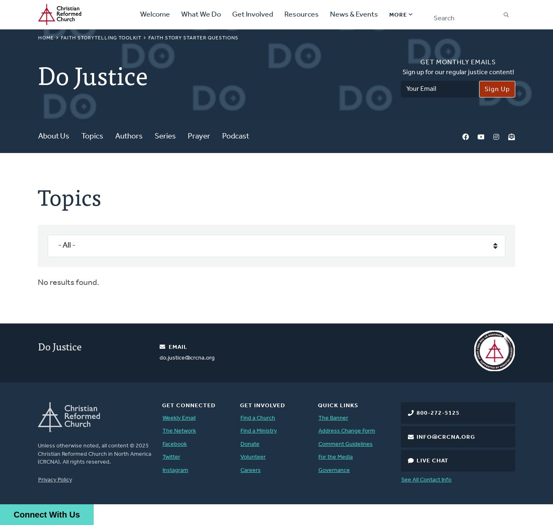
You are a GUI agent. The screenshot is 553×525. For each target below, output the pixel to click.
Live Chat (433, 461)
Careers (250, 470)
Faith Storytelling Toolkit (101, 38)
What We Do (201, 15)
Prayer (199, 137)
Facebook (465, 137)
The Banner (333, 418)
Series (165, 137)
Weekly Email (179, 418)
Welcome (155, 15)
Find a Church (257, 418)
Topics (92, 137)
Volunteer (253, 457)
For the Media (335, 457)
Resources (301, 15)
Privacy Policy (55, 480)
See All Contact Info (426, 480)
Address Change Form (346, 431)
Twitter (171, 457)
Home (46, 38)
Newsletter (511, 137)
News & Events (354, 15)
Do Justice (60, 346)
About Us (53, 137)
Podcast (235, 137)
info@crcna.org (446, 437)
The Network (179, 431)
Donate (250, 444)
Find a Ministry (258, 431)
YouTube (481, 137)
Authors (129, 137)
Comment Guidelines (345, 444)
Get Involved (252, 15)
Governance (334, 470)
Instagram (496, 137)
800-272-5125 (438, 413)
